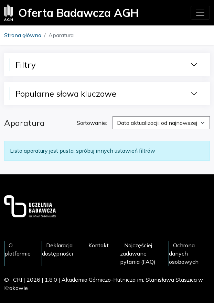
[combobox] (161, 122)
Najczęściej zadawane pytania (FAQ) (138, 253)
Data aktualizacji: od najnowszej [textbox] (157, 122)
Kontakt (98, 245)
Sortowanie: (92, 122)
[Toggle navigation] (200, 13)
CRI (17, 279)
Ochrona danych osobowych (184, 253)
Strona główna (22, 35)
